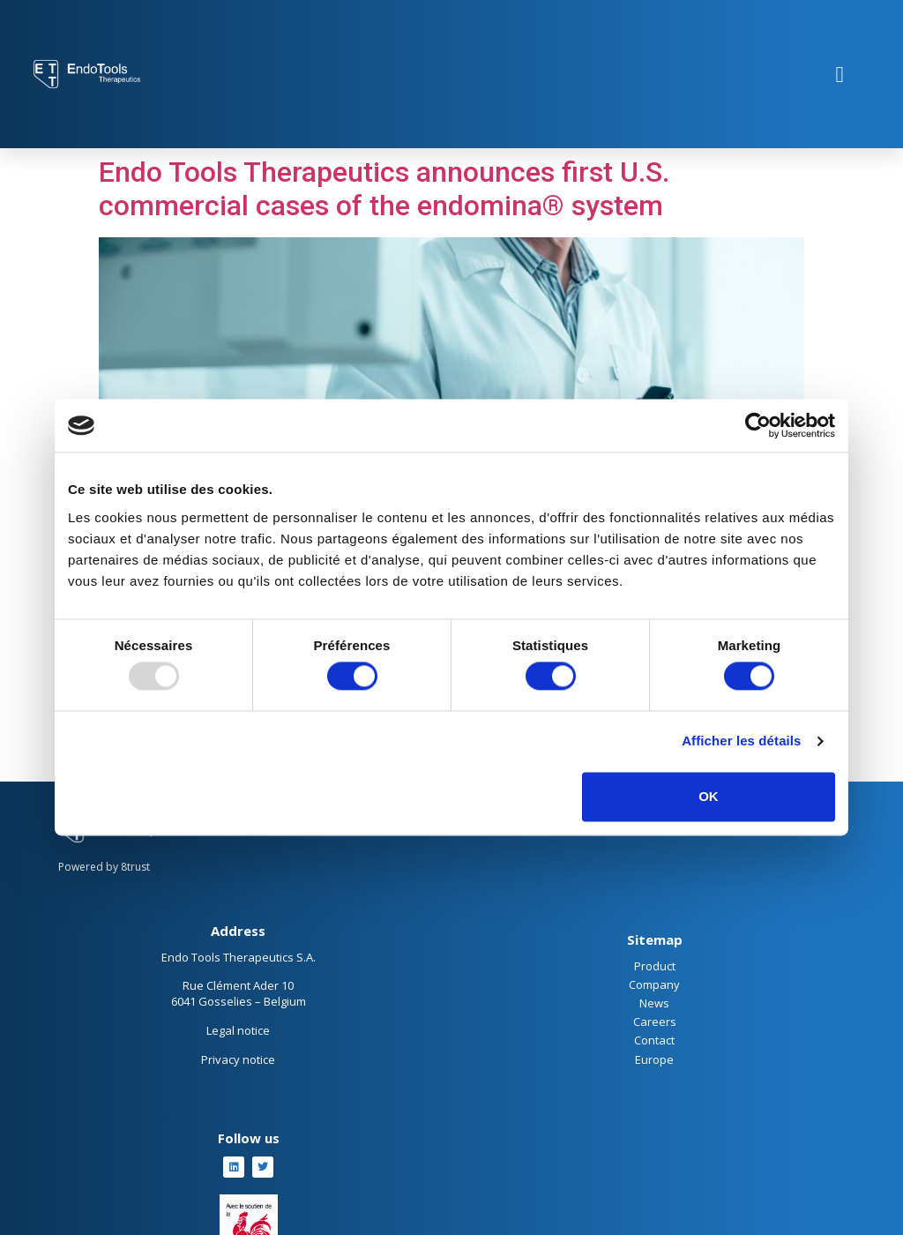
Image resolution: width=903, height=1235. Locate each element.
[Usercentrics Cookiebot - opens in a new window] (758, 425)
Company (654, 984)
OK (708, 796)
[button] (839, 74)
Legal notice (238, 1030)
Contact (654, 1040)
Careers (654, 1021)
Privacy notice (238, 1059)
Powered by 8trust (104, 866)
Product (654, 966)
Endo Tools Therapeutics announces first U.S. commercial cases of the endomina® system (384, 188)
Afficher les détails (741, 741)
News (654, 1003)
